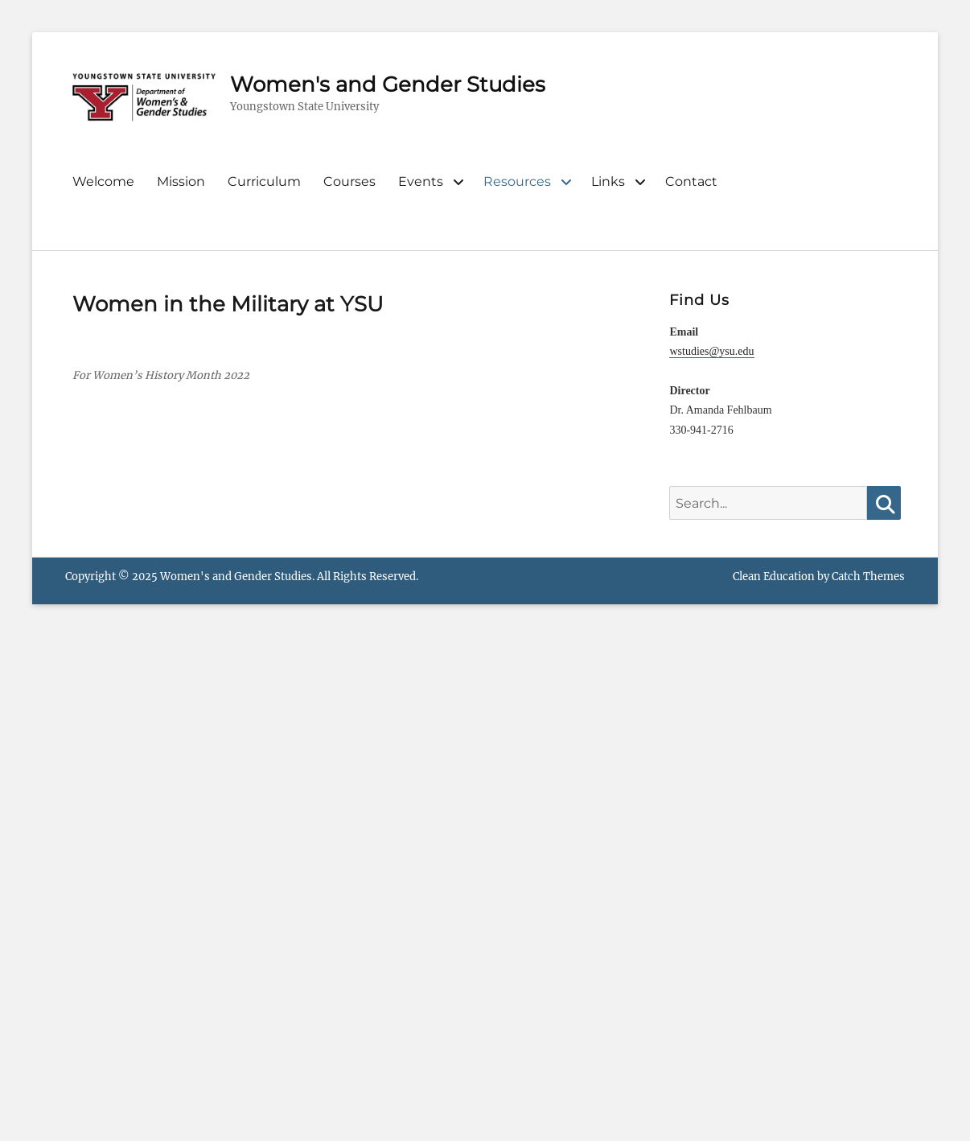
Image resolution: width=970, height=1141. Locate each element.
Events (420, 181)
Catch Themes (868, 576)
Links (608, 181)
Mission (181, 181)
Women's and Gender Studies (387, 84)
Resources (517, 181)
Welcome (103, 181)
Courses (349, 181)
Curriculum (264, 181)
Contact (691, 181)
